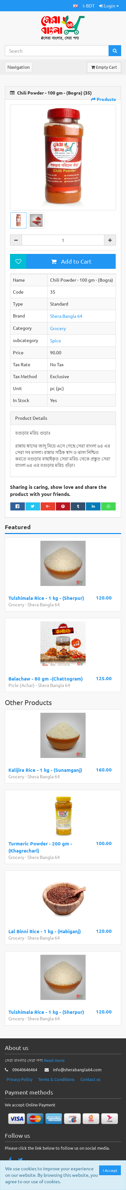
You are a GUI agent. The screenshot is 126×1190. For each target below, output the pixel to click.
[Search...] (57, 50)
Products (103, 99)
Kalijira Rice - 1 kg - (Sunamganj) (45, 770)
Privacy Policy (19, 1079)
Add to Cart (71, 261)
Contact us (90, 1079)
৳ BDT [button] (89, 5)
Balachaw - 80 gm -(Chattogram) (45, 678)
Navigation (18, 67)
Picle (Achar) (21, 685)
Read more (54, 1060)
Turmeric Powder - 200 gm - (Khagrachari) (40, 846)
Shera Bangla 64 (66, 316)
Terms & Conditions (56, 1079)
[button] (75, 5)
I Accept (110, 1170)
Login (109, 5)
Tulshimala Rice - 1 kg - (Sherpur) (46, 598)
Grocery (58, 328)
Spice (55, 340)
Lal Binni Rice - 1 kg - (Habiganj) (44, 931)
